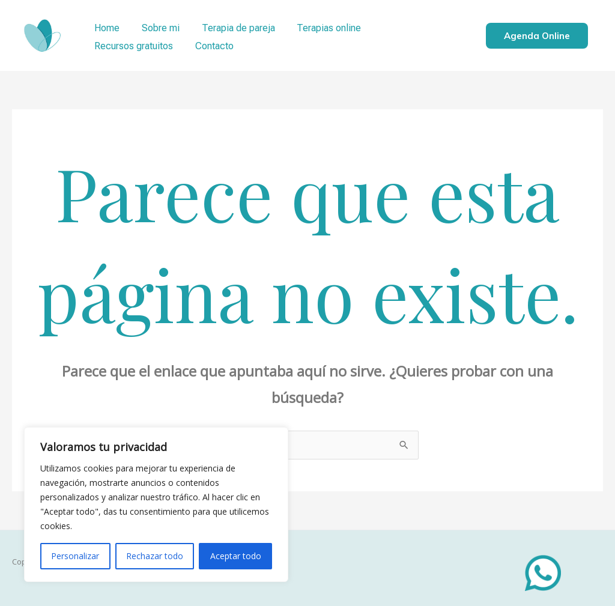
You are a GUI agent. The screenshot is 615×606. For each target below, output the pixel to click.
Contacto (112, 44)
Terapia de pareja (231, 26)
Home (105, 26)
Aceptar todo (235, 556)
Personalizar (75, 556)
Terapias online (319, 26)
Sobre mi (156, 26)
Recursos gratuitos (410, 26)
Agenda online (537, 35)
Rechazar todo (154, 556)
